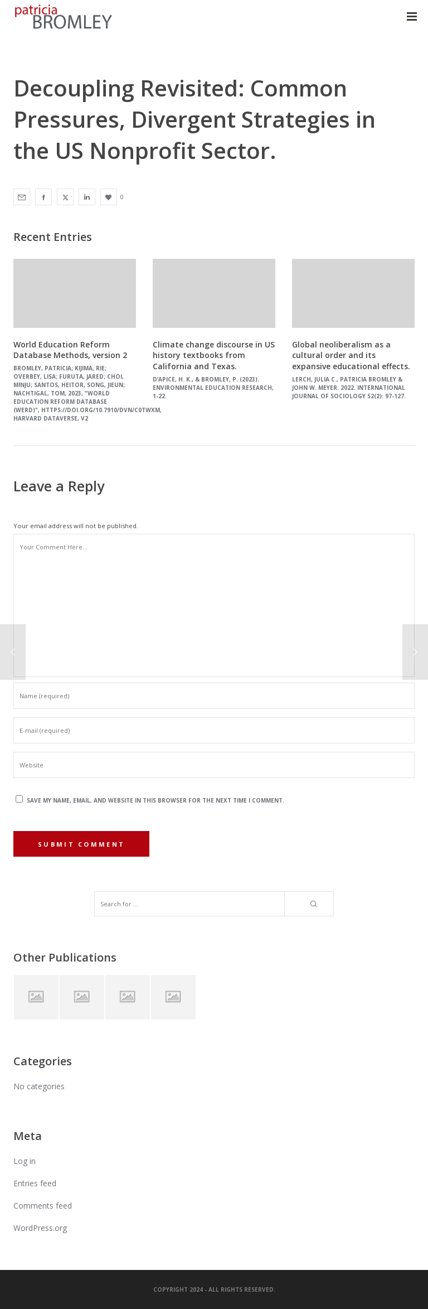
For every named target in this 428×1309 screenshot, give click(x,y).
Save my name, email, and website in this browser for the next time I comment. (155, 800)
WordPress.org (40, 1228)
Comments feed (42, 1205)
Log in (24, 1161)
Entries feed (34, 1183)
